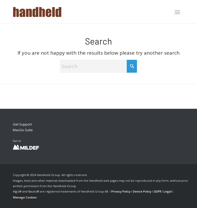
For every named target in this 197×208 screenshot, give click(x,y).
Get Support (22, 124)
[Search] (98, 66)
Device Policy (142, 191)
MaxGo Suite (23, 130)
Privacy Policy (121, 191)
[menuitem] (177, 13)
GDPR (157, 191)
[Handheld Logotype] (37, 11)
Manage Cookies (25, 197)
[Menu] (177, 12)
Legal (168, 191)
